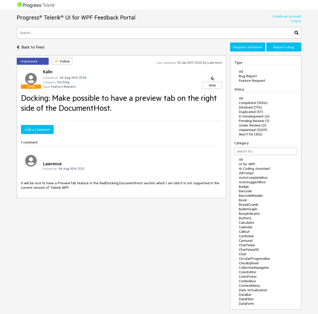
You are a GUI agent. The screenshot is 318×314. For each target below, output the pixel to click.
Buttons (245, 218)
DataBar (245, 294)
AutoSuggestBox (252, 182)
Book (243, 200)
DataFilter (246, 299)
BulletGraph (248, 209)
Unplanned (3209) (253, 130)
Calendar (246, 227)
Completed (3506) (253, 102)
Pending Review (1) (254, 120)
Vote (212, 85)
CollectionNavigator (254, 267)
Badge (244, 186)
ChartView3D (249, 249)
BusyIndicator (249, 213)
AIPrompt (246, 173)
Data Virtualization (253, 290)
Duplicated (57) (251, 112)
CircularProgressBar (254, 258)
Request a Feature (247, 47)
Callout (244, 231)
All (241, 71)
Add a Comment (37, 129)
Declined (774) (250, 107)
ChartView (247, 245)
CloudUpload (249, 263)
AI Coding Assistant (254, 168)
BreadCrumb (248, 204)
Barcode (245, 191)
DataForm (246, 303)
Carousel (246, 240)
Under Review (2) (252, 125)
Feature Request (252, 80)
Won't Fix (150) (250, 134)
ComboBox (247, 281)
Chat (242, 254)
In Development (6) (254, 116)
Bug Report (248, 76)
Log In (296, 20)
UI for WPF (247, 164)
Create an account (287, 16)
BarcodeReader (251, 195)
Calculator (246, 222)
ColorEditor (247, 272)
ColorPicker (248, 276)
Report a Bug (283, 47)
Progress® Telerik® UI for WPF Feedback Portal (76, 17)
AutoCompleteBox (253, 177)
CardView (246, 236)
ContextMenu (249, 285)
